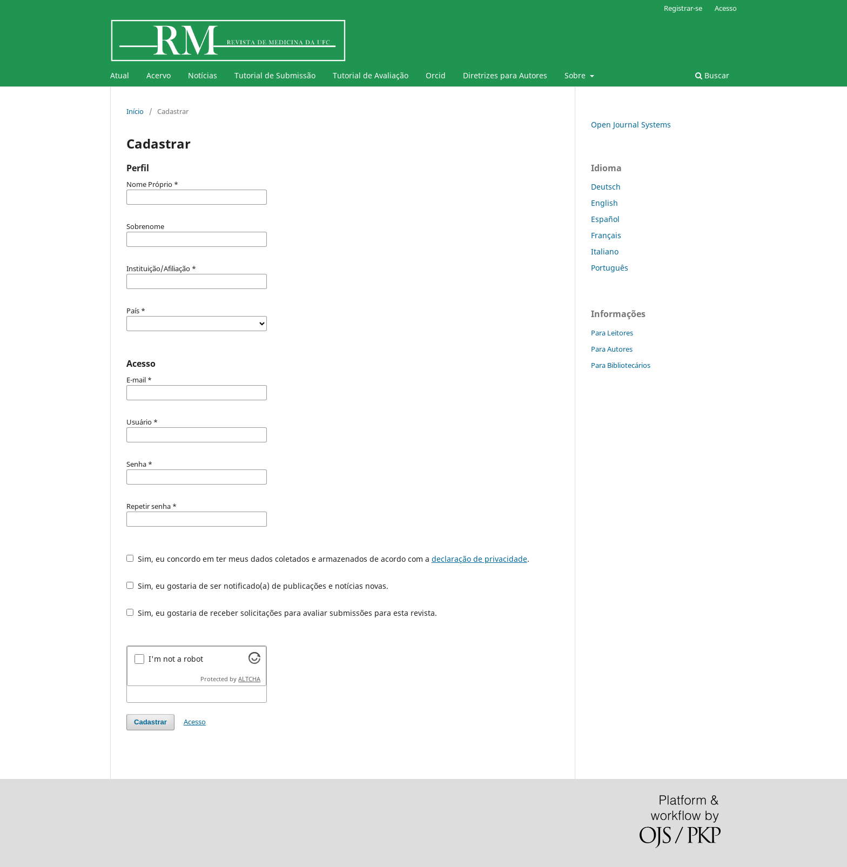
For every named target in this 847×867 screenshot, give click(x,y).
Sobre (576, 75)
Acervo (158, 75)
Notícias (202, 75)
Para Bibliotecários (620, 365)
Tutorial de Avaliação (370, 75)
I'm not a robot (176, 659)
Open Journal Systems (631, 124)
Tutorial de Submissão (274, 75)
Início (135, 111)
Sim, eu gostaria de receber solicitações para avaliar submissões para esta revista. (281, 613)
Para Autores (612, 349)
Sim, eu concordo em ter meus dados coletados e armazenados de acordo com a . (327, 559)
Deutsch (606, 187)
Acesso (726, 8)
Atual (119, 75)
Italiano (605, 251)
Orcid (436, 75)
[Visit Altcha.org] (254, 661)
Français (606, 235)
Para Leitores (612, 333)
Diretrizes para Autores (505, 75)
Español (605, 219)
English (604, 203)
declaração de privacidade (479, 559)
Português (609, 268)
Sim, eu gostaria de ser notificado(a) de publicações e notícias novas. (257, 586)
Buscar (712, 75)
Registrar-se (683, 8)
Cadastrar (150, 722)
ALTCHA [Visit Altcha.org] (249, 679)
